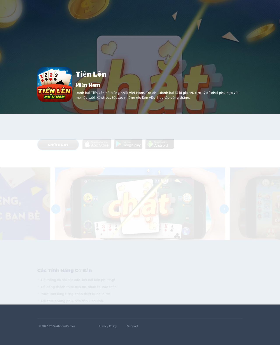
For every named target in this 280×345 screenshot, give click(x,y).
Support (132, 326)
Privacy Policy (108, 326)
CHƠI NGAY (58, 125)
